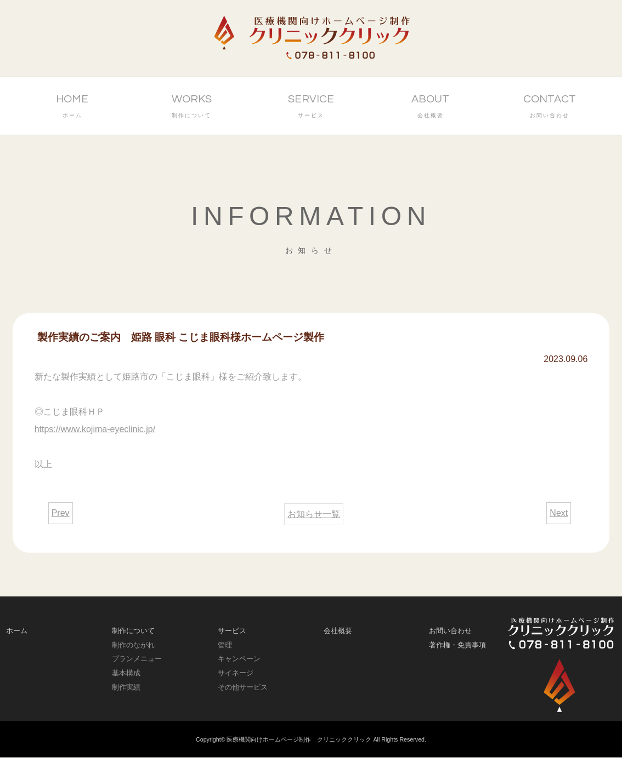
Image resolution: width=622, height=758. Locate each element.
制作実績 (126, 687)
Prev (61, 513)
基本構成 (126, 673)
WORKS (191, 107)
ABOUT (430, 107)
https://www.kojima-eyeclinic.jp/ (95, 429)
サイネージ (235, 673)
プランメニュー (137, 658)
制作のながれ (133, 645)
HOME (72, 107)
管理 (225, 645)
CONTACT (550, 107)
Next (559, 513)
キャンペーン (239, 658)
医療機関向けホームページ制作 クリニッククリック (299, 739)
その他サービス (243, 687)
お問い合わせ (450, 631)
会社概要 (338, 631)
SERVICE (311, 107)
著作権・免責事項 (457, 645)
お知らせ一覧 (313, 514)
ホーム (16, 631)
